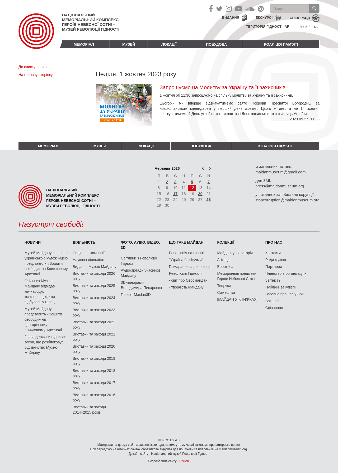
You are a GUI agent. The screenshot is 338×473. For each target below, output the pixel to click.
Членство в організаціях (286, 273)
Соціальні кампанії (89, 253)
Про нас (273, 242)
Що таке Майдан (186, 242)
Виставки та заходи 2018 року (94, 373)
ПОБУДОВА (216, 44)
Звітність (272, 280)
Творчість (225, 285)
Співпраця (274, 308)
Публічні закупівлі (280, 287)
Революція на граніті (186, 253)
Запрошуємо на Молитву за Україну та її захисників (222, 87)
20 (200, 193)
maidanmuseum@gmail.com (280, 172)
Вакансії (272, 301)
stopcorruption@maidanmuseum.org (287, 200)
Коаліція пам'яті (281, 44)
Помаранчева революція (190, 266)
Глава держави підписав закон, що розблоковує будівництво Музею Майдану (45, 345)
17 (175, 193)
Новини (33, 242)
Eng (316, 27)
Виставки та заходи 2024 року (94, 300)
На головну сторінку (35, 75)
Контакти (273, 253)
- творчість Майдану (186, 287)
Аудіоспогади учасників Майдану (141, 273)
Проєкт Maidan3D (136, 294)
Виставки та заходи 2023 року (94, 312)
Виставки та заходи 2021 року (94, 337)
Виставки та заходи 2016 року (94, 397)
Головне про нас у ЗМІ (284, 294)
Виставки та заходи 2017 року (94, 385)
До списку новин (32, 67)
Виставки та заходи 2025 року (94, 288)
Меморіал (84, 44)
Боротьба (225, 266)
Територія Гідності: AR (268, 27)
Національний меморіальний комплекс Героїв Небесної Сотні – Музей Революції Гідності (90, 22)
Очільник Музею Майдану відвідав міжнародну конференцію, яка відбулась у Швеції (41, 291)
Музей (128, 44)
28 (208, 199)
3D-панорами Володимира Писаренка (141, 285)
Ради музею (275, 260)
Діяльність (84, 242)
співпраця (300, 18)
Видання (231, 18)
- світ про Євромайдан (188, 280)
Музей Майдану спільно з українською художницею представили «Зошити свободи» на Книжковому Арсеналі (46, 263)
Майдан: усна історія (235, 253)
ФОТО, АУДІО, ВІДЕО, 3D (140, 245)
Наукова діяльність (89, 260)
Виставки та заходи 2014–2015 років (89, 409)
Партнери (273, 266)
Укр (303, 27)
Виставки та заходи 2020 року (94, 349)
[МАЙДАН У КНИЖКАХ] (237, 299)
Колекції (225, 242)
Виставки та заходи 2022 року (94, 324)
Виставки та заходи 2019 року (94, 361)
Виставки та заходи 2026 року (94, 276)
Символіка (226, 292)
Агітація (223, 260)
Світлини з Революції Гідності (139, 261)
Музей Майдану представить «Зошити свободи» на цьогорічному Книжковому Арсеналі (43, 319)
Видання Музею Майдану (94, 266)
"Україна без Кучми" (186, 260)
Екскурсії (264, 18)
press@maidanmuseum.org (279, 186)
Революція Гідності (185, 273)
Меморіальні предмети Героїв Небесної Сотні (236, 276)
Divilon (184, 461)
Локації (168, 44)
